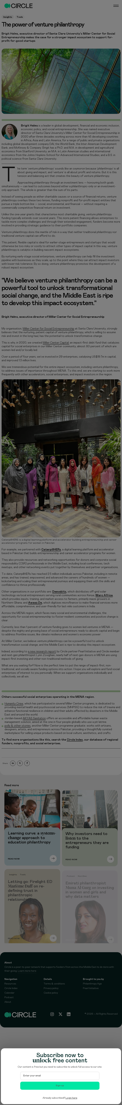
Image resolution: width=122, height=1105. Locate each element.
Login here (71, 1098)
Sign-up (60, 1086)
